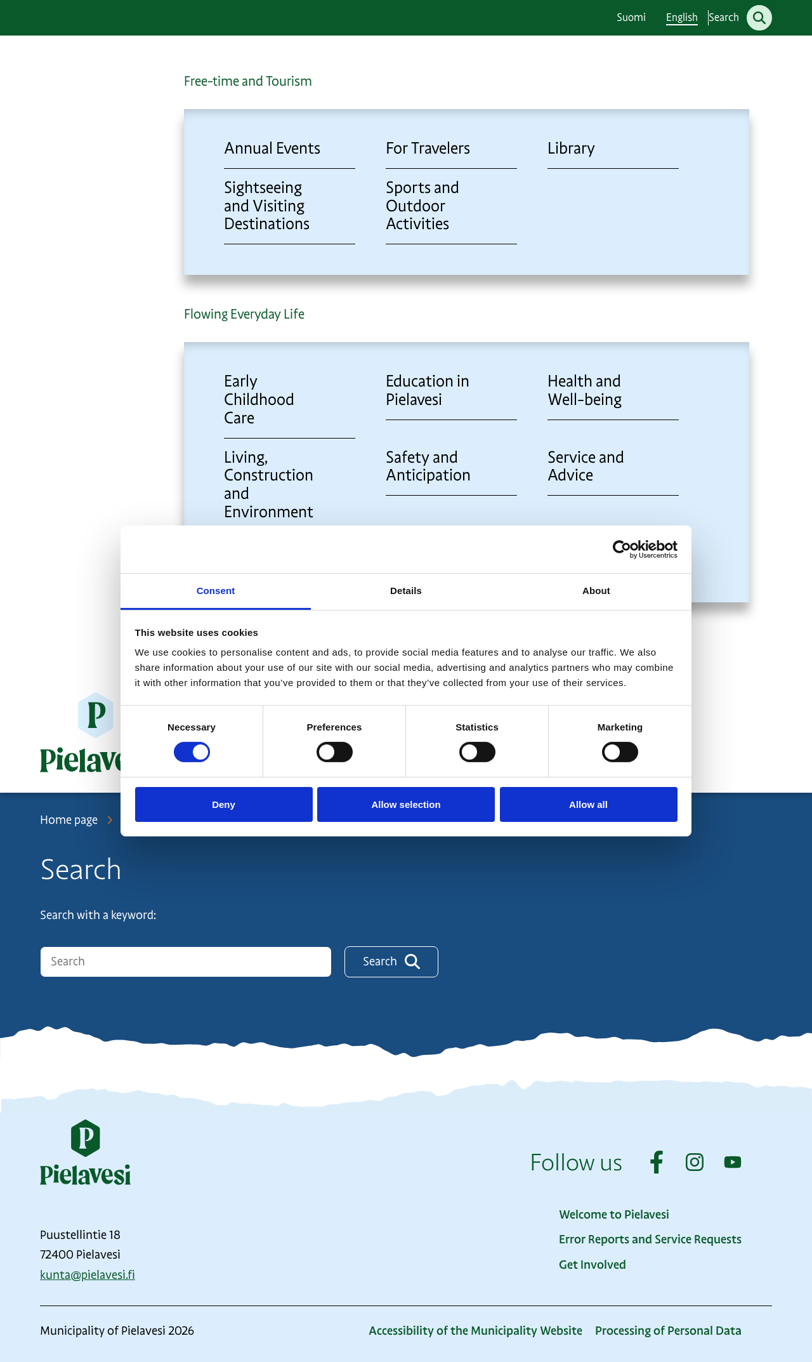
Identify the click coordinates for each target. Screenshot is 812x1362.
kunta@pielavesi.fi (87, 1275)
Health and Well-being (584, 390)
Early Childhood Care (259, 399)
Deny (223, 804)
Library (571, 148)
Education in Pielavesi (427, 390)
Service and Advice (585, 466)
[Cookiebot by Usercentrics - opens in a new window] (622, 549)
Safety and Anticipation (428, 466)
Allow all (588, 804)
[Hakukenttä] (186, 961)
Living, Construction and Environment (268, 484)
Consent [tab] (216, 590)
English (682, 17)
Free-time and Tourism (248, 81)
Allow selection (405, 804)
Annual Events (272, 148)
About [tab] (596, 590)
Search (391, 962)
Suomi (631, 17)
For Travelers (428, 148)
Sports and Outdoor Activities (422, 206)
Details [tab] (406, 590)
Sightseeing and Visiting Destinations (267, 206)
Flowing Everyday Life (244, 314)
